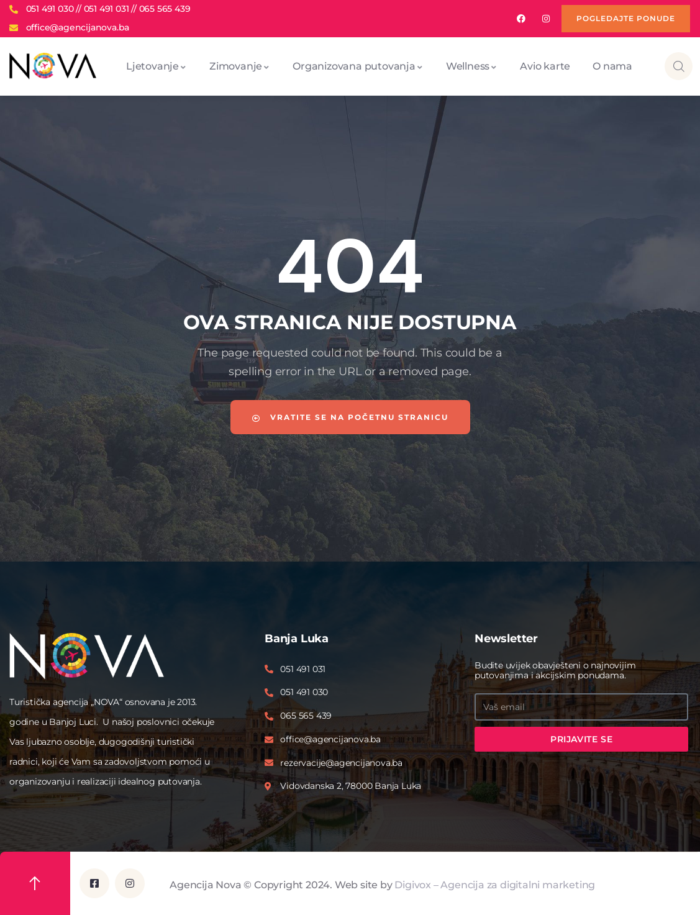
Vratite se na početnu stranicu (350, 417)
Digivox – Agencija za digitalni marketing (494, 884)
